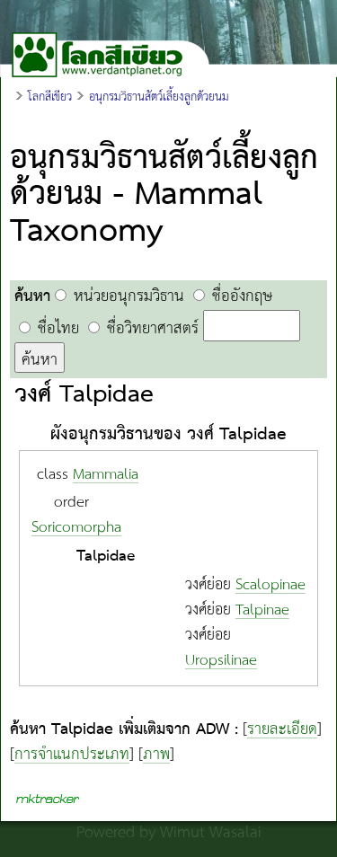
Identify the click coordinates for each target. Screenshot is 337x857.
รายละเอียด (282, 729)
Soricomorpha (76, 528)
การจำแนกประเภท (71, 754)
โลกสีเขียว (50, 97)
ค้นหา (40, 359)
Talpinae (262, 610)
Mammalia (105, 475)
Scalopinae (270, 585)
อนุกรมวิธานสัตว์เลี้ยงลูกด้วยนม (159, 97)
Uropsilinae (221, 661)
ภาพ (156, 754)
